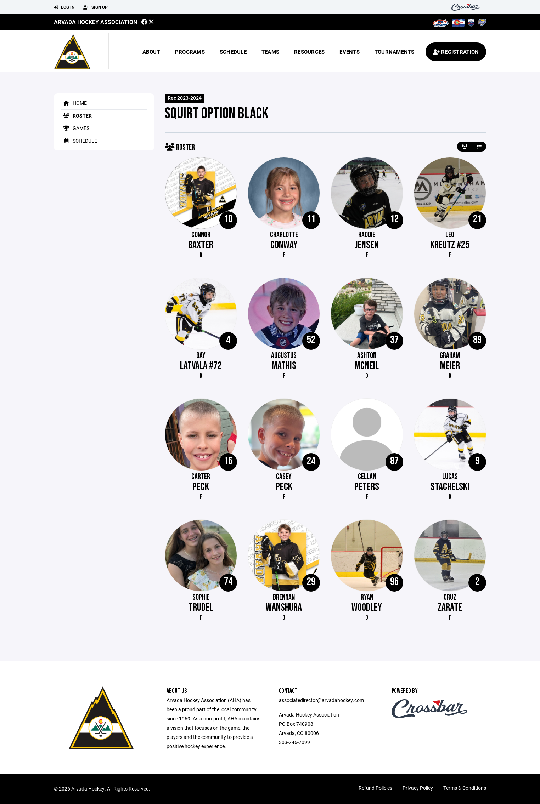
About (151, 51)
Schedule (233, 51)
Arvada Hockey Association (95, 21)
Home (74, 102)
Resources (309, 51)
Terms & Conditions (464, 788)
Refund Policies (375, 788)
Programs (190, 51)
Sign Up (95, 7)
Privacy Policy (418, 788)
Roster (76, 115)
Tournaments (395, 51)
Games (75, 128)
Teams (270, 51)
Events (349, 51)
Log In (64, 7)
